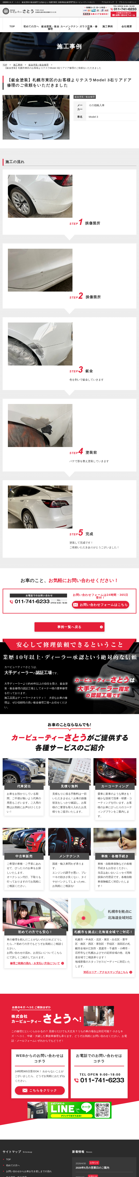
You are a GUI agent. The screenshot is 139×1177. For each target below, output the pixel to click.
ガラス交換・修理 (88, 27)
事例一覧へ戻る (69, 515)
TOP (12, 26)
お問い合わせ (13, 1106)
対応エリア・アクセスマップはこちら (105, 860)
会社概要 (126, 26)
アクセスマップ (108, 2)
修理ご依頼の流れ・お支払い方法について (35, 851)
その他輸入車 (97, 105)
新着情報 (10, 1101)
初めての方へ (31, 26)
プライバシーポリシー (127, 2)
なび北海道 (9, 1161)
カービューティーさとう (63, 1173)
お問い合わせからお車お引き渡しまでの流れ (29, 1059)
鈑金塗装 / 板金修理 (85, 97)
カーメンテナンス (69, 27)
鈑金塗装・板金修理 (50, 27)
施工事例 (107, 26)
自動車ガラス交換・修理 (18, 1071)
